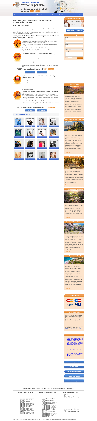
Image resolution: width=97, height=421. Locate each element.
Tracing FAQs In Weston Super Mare (71, 411)
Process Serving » (74, 366)
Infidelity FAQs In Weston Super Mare (71, 407)
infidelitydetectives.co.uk (74, 397)
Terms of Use (49, 388)
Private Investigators (27, 388)
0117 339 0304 (76, 21)
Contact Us (23, 14)
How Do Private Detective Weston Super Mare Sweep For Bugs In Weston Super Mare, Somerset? (75, 350)
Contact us (63, 388)
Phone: (66, 44)
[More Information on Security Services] (30, 144)
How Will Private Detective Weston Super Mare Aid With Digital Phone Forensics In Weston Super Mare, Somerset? (75, 339)
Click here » (18, 126)
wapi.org (76, 399)
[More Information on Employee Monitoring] (53, 144)
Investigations (44, 14)
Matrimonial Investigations (63, 14)
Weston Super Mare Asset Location (27, 398)
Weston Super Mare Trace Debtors (26, 408)
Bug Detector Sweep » (74, 376)
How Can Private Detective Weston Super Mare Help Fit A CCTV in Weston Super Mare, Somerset (75, 354)
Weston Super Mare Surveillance (48, 406)
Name (66, 37)
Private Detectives (45, 396)
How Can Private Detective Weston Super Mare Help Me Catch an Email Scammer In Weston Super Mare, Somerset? (75, 343)
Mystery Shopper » (74, 381)
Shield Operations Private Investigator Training (73, 328)
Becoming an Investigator (75, 317)
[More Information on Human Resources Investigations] (42, 155)
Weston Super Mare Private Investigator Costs (47, 416)
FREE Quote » (30, 72)
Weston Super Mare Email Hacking (49, 408)
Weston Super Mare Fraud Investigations (25, 402)
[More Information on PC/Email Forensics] (30, 133)
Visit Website (67, 115)
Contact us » (42, 72)
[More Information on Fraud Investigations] (42, 144)
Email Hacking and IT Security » (74, 371)
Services (52, 14)
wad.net (70, 395)
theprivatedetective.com (69, 403)
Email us (74, 25)
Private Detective (23, 396)
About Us (30, 14)
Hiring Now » (70, 30)
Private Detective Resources (70, 392)
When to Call (68, 48)
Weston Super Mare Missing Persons (27, 404)
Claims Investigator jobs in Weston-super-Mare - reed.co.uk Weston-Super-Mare (73, 322)
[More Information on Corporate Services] (53, 122)
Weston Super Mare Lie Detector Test (27, 403)
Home (15, 14)
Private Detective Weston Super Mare (25, 17)
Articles (67, 388)
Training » (79, 30)
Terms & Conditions (56, 388)
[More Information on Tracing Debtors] (18, 155)
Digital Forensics (37, 17)
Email (66, 41)
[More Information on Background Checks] (30, 122)
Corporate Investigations (76, 14)
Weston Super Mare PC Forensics (26, 405)
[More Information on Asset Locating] (53, 133)
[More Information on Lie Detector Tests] (18, 133)
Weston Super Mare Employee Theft (49, 407)
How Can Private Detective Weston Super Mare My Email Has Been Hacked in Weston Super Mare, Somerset (75, 347)
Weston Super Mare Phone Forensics (49, 405)
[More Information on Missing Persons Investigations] (30, 155)
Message (67, 51)
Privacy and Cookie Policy (41, 388)
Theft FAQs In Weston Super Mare (71, 408)
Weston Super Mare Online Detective (27, 412)
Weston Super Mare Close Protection (27, 413)
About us (33, 388)
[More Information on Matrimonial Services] (42, 122)
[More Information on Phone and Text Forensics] (42, 133)
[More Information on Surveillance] (18, 122)
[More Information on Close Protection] (18, 144)
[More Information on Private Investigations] (53, 155)
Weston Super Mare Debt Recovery (49, 414)
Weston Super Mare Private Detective (25, 393)
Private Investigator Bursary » (74, 362)
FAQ (37, 14)
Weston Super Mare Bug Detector (26, 409)
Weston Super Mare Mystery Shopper (49, 413)
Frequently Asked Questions (70, 405)
